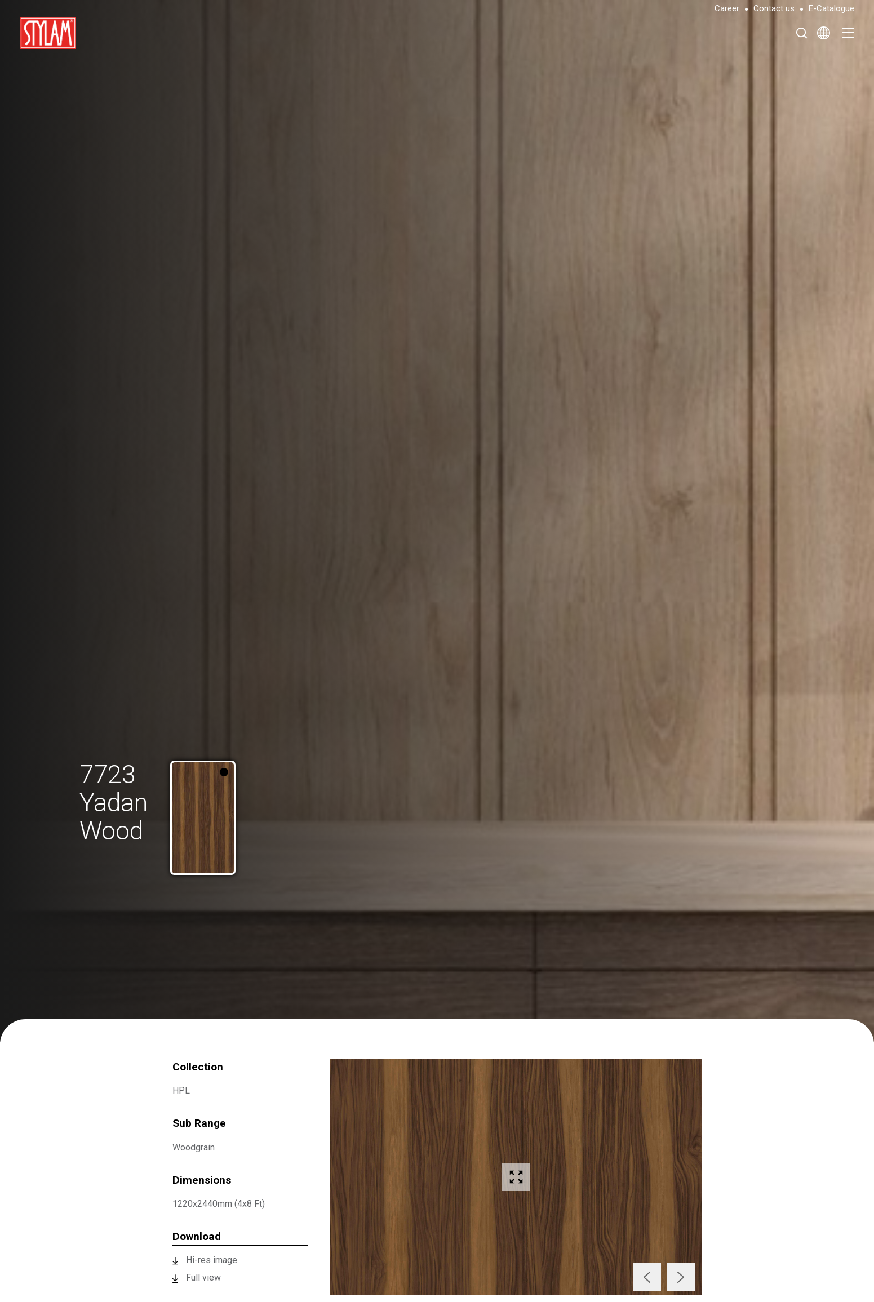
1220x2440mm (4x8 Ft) (218, 1203)
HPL (181, 1090)
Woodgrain (193, 1147)
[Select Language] (823, 32)
